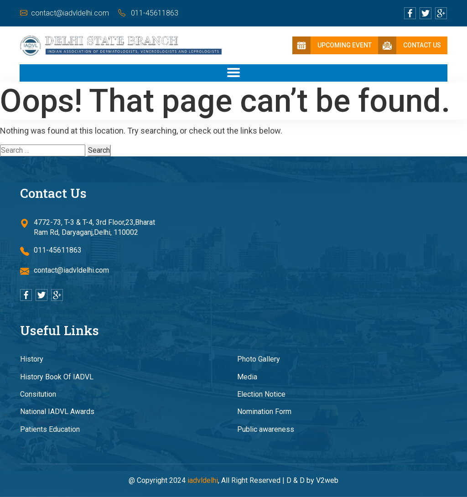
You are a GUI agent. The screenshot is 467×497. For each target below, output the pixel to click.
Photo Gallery (258, 359)
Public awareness (265, 429)
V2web (327, 480)
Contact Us (409, 45)
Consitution (38, 394)
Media (247, 377)
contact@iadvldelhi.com (64, 13)
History (31, 359)
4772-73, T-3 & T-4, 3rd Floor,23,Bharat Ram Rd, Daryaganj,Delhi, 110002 (87, 227)
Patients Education (50, 429)
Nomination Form (264, 411)
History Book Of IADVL (56, 377)
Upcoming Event (332, 45)
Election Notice (261, 394)
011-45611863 (148, 13)
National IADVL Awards (57, 411)
